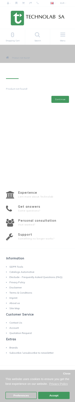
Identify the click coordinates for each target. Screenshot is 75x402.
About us (14, 303)
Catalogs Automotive (21, 271)
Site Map (14, 308)
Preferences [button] (21, 395)
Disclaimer (15, 287)
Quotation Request (20, 333)
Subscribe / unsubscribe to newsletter (31, 352)
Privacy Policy (17, 282)
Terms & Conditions (20, 292)
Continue (60, 99)
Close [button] (66, 373)
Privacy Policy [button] (58, 383)
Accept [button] (53, 395)
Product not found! (21, 58)
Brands (13, 347)
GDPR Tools (16, 266)
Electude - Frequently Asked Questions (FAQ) (35, 277)
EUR (63, 3)
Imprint (13, 297)
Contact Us (15, 322)
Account (14, 327)
